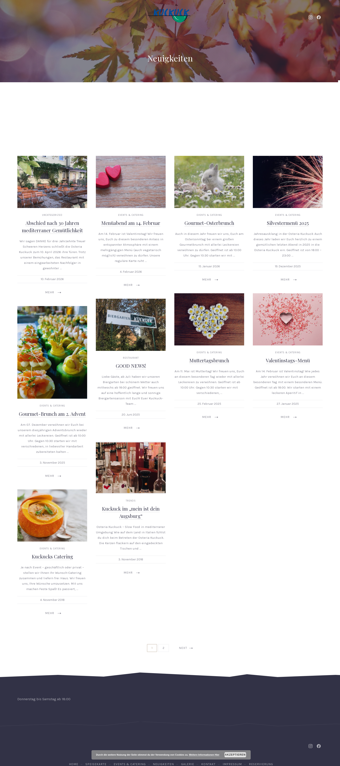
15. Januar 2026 (209, 232)
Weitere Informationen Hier (204, 754)
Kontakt (254, 93)
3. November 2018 (130, 524)
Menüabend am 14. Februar (130, 188)
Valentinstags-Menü (288, 326)
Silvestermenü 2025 (288, 188)
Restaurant (131, 323)
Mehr (53, 258)
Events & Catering (76, 93)
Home (37, 93)
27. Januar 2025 (288, 369)
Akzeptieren (235, 754)
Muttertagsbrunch (209, 326)
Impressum (232, 729)
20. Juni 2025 (131, 380)
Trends (131, 465)
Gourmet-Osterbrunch (209, 188)
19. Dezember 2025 (288, 232)
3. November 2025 (52, 428)
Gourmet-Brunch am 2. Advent (52, 379)
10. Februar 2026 (52, 244)
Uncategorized (52, 180)
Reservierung (302, 93)
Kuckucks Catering (52, 522)
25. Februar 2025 (209, 369)
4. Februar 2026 (131, 237)
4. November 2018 (52, 565)
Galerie (222, 93)
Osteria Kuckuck (169, 743)
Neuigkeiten (120, 93)
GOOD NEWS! (131, 331)
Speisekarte (159, 93)
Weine (193, 93)
